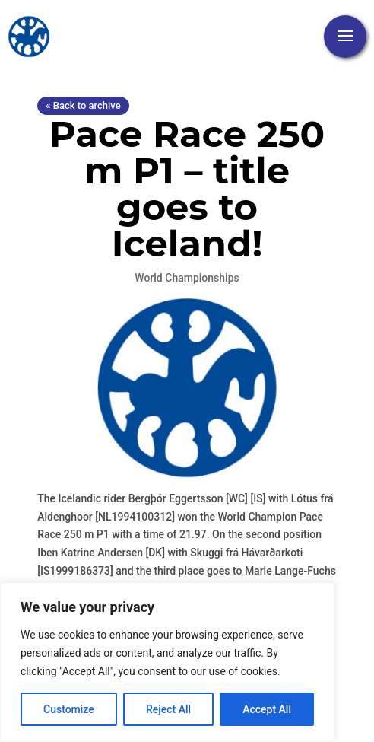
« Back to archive (83, 105)
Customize (68, 709)
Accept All (266, 709)
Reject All (168, 709)
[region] (167, 662)
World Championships (187, 278)
